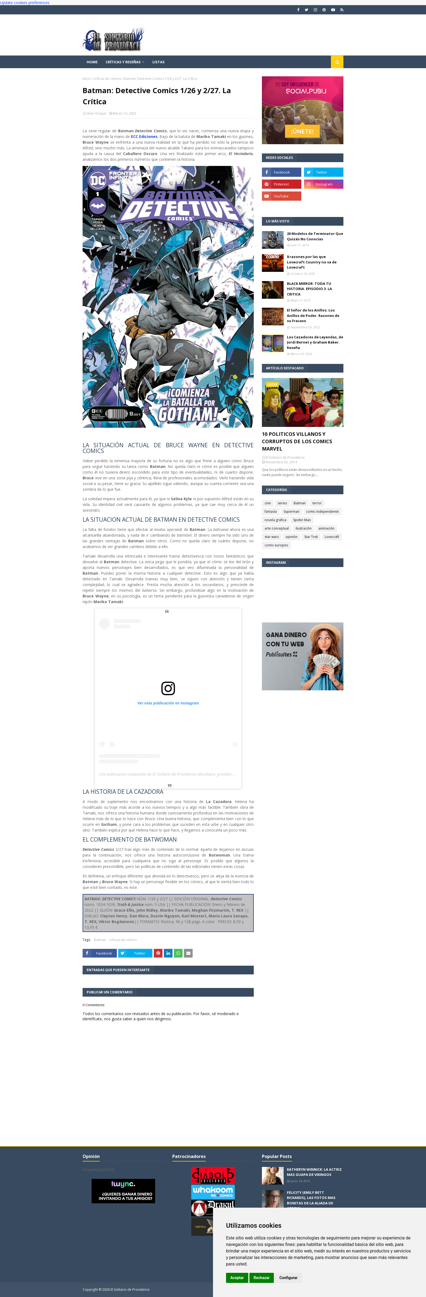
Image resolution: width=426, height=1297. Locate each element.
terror (317, 503)
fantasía (271, 511)
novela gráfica (275, 520)
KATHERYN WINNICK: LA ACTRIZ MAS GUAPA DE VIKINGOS (314, 1172)
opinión (291, 536)
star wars (272, 536)
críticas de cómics (107, 78)
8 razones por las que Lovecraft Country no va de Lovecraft (312, 262)
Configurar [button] (288, 1278)
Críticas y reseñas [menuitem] (123, 61)
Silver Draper (96, 113)
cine (268, 503)
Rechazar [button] (262, 1278)
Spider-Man (302, 520)
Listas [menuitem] (158, 61)
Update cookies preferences (24, 2)
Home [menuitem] (92, 61)
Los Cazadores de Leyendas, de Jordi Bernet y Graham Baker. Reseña (315, 342)
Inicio (87, 78)
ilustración (304, 528)
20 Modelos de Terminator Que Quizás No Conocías (315, 236)
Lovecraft (332, 536)
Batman (100, 939)
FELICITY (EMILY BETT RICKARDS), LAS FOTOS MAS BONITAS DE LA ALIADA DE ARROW (311, 1200)
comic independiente (322, 511)
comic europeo (276, 545)
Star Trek (311, 536)
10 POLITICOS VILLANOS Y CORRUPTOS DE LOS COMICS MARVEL (297, 441)
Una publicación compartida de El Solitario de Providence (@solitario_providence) (168, 774)
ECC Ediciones (144, 136)
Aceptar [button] (237, 1278)
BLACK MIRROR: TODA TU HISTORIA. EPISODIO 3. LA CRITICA (309, 289)
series (282, 503)
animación (326, 528)
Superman (291, 511)
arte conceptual (277, 528)
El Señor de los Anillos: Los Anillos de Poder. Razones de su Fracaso (313, 315)
